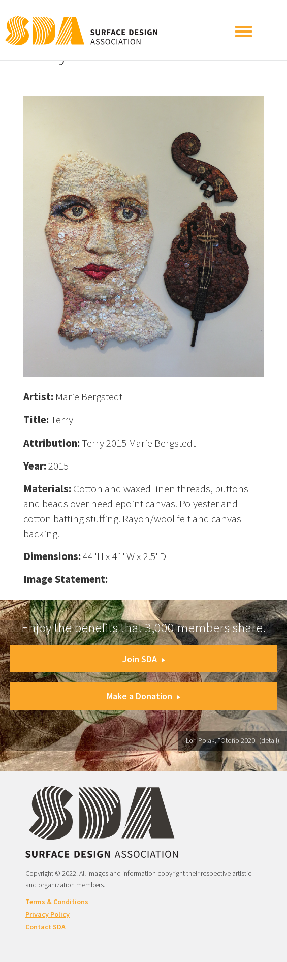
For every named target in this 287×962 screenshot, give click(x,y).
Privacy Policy (47, 914)
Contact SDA (45, 927)
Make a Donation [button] (143, 696)
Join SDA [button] (143, 659)
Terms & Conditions (56, 901)
